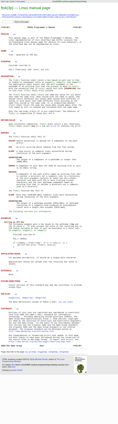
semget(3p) (27, 337)
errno (53, 139)
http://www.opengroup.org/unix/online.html (31, 376)
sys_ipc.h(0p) (65, 342)
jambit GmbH (16, 419)
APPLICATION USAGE (11, 17)
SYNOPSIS (23, 15)
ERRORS (62, 15)
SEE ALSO (59, 17)
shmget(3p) (40, 337)
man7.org (4, 1)
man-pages (20, 1)
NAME (14, 15)
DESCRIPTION (35, 15)
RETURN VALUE (50, 15)
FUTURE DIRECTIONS (44, 17)
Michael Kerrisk (41, 408)
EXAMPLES (73, 15)
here (13, 415)
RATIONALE (27, 17)
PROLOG (6, 15)
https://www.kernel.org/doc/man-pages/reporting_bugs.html (40, 389)
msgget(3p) (14, 337)
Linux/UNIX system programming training (69, 1)
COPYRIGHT (71, 17)
